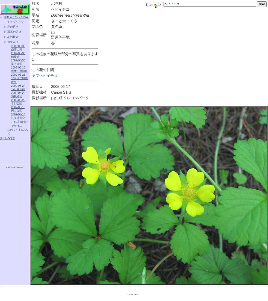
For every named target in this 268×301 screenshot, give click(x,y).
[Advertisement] (15, 151)
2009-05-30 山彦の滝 (18, 48)
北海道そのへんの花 (16, 17)
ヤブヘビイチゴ (45, 75)
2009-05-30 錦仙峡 (18, 55)
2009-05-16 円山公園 (18, 109)
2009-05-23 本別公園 (18, 101)
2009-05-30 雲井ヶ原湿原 (19, 69)
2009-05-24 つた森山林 (18, 87)
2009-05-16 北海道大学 (18, 116)
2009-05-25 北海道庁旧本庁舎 (19, 78)
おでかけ (12, 42)
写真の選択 (14, 31)
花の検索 (12, 37)
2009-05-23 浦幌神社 (18, 94)
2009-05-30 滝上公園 (18, 62)
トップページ (15, 22)
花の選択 (12, 26)
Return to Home (134, 294)
